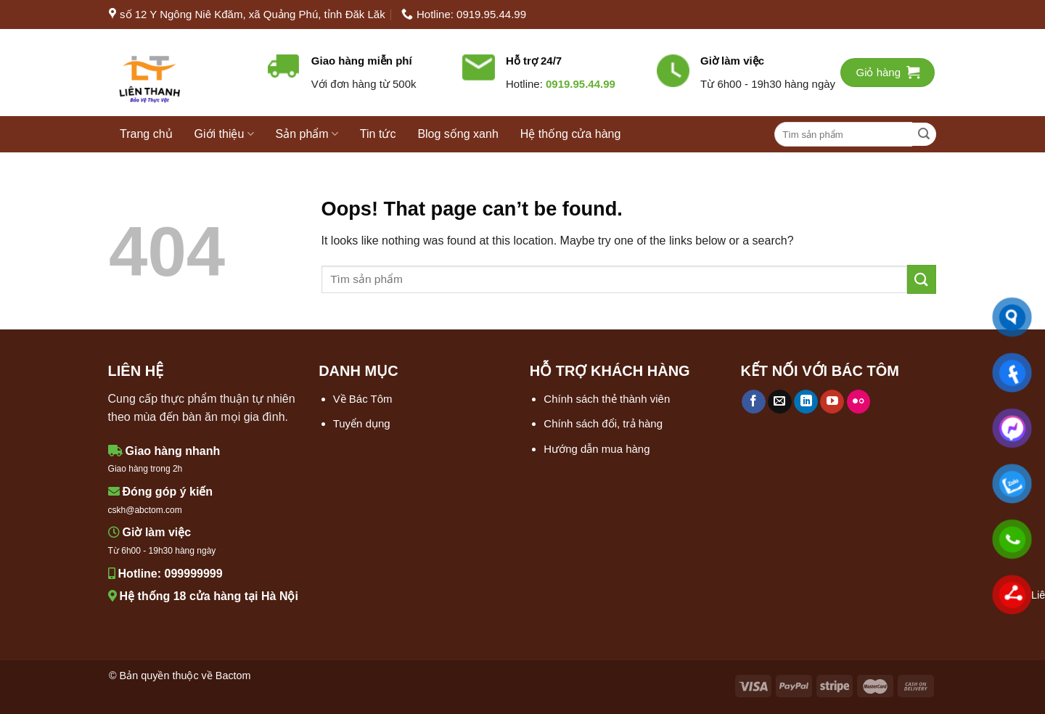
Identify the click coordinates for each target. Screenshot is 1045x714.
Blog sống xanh (457, 134)
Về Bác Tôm (363, 399)
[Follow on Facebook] (754, 402)
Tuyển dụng (361, 423)
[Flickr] (859, 402)
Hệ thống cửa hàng (570, 134)
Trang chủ (146, 134)
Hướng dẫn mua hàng (596, 449)
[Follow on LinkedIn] (806, 402)
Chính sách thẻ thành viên (607, 399)
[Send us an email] (780, 402)
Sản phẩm (307, 134)
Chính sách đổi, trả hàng (603, 423)
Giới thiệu (224, 134)
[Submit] (924, 135)
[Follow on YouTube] (832, 402)
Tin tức (378, 134)
